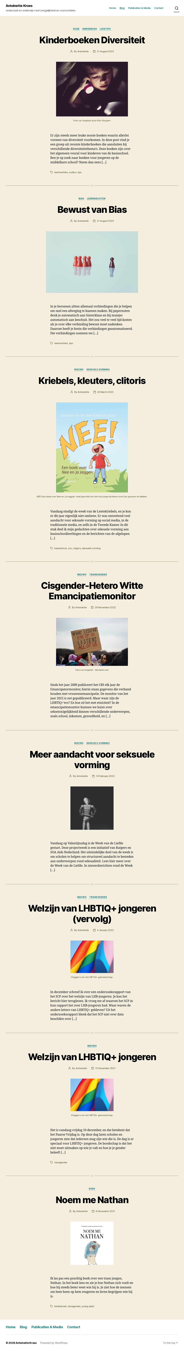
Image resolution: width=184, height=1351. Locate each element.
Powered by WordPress (54, 1342)
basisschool (60, 548)
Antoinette (83, 51)
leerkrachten (61, 172)
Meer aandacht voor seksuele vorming (92, 759)
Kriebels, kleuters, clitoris (92, 380)
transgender (98, 574)
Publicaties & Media (139, 8)
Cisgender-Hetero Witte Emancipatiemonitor (92, 590)
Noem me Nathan (92, 1199)
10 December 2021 (105, 1068)
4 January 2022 (105, 930)
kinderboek (89, 29)
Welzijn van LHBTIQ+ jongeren (92, 1056)
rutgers (77, 548)
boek (76, 29)
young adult (88, 1306)
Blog (122, 8)
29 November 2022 (105, 607)
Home (112, 8)
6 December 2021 (105, 1211)
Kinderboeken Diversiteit (92, 39)
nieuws (78, 369)
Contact (158, 8)
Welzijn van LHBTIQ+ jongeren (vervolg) (92, 913)
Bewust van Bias (92, 209)
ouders (72, 172)
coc (70, 548)
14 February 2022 (105, 776)
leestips (105, 29)
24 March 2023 (105, 392)
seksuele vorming (98, 369)
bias (81, 198)
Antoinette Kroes (19, 6)
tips (80, 172)
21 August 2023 (105, 51)
